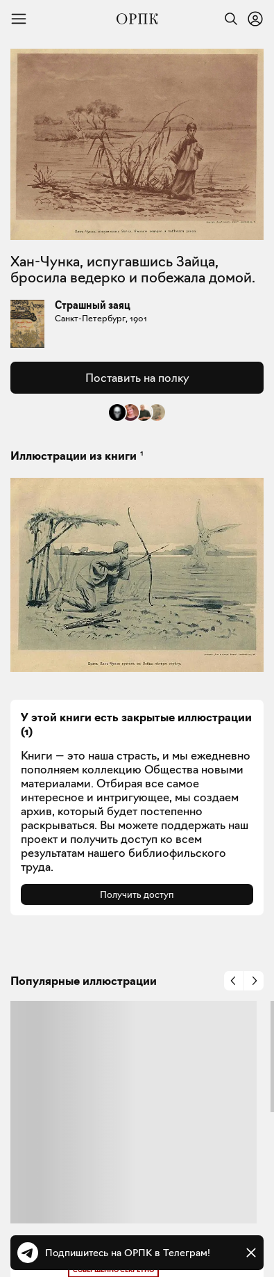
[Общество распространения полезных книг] (137, 19)
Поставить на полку (137, 378)
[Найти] (227, 19)
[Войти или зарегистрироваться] (255, 18)
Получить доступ (137, 894)
